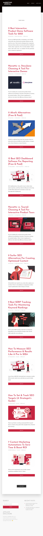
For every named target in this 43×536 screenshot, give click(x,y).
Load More (21, 493)
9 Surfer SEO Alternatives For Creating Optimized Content (19, 263)
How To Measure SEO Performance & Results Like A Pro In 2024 (20, 358)
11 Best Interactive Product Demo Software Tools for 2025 (21, 31)
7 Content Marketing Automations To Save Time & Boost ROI (19, 452)
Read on (21, 54)
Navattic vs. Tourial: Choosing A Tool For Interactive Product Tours (19, 211)
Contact (32, 3)
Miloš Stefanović (12, 457)
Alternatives (18, 118)
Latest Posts (38, 3)
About (28, 3)
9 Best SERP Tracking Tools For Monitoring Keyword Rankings (20, 312)
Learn (18, 363)
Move (21, 36)
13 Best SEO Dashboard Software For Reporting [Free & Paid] (21, 162)
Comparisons (18, 74)
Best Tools (18, 36)
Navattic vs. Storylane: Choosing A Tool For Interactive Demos (20, 69)
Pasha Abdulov (12, 167)
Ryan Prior (11, 36)
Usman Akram (12, 363)
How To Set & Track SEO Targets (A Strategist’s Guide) (19, 405)
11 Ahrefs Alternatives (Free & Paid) (20, 114)
